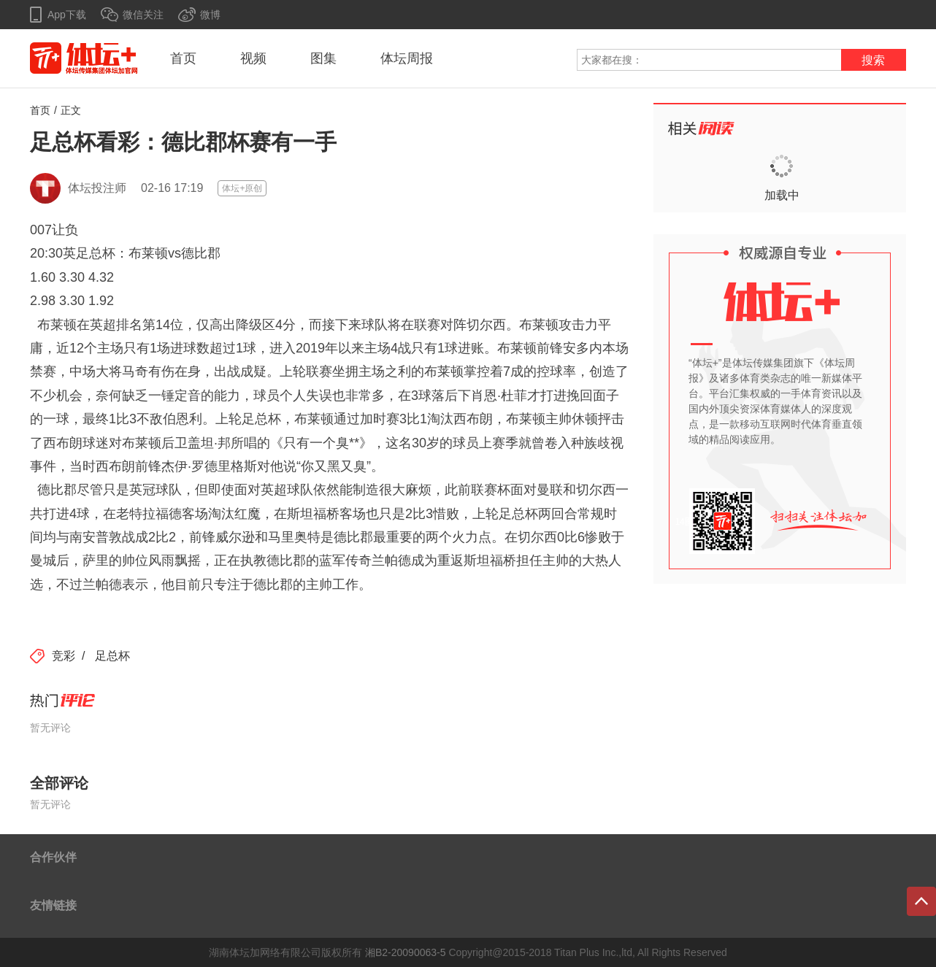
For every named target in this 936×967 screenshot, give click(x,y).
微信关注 (143, 14)
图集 (323, 58)
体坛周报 (406, 58)
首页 (183, 58)
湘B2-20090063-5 (405, 952)
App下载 (66, 14)
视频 (253, 58)
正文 (71, 110)
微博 (210, 14)
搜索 (873, 60)
